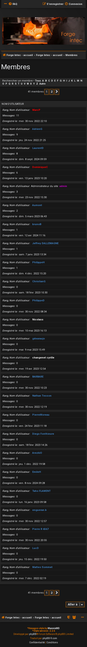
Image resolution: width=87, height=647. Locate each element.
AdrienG (37, 129)
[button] (57, 92)
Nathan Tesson (42, 395)
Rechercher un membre (17, 80)
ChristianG (38, 281)
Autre (42, 83)
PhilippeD (38, 300)
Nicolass (37, 319)
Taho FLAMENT (41, 491)
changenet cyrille (43, 357)
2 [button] (51, 91)
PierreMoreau (40, 414)
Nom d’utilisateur (13, 104)
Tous (38, 80)
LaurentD (38, 148)
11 (17, 115)
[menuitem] (12, 4)
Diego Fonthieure (43, 433)
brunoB (36, 224)
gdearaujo (38, 338)
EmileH (36, 471)
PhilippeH (38, 262)
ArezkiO (37, 452)
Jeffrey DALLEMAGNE (45, 243)
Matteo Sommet (42, 567)
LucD (35, 548)
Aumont (37, 205)
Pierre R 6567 (40, 529)
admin (63, 186)
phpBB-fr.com (49, 638)
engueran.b (39, 510)
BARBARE (37, 376)
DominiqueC (40, 167)
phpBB (32, 634)
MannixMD (54, 628)
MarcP (36, 110)
